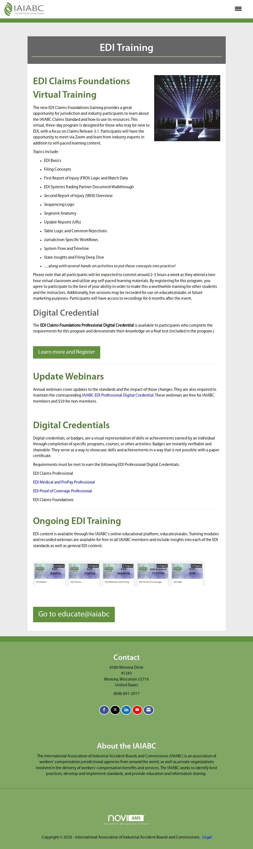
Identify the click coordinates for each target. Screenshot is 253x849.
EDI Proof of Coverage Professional (62, 491)
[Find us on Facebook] (104, 710)
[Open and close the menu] (146, 9)
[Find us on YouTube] (137, 710)
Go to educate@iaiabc (74, 614)
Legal (207, 838)
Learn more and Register (66, 352)
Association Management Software (126, 820)
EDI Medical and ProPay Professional (64, 483)
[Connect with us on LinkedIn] (126, 710)
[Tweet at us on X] (115, 710)
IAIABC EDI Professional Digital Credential (118, 396)
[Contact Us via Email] (148, 710)
